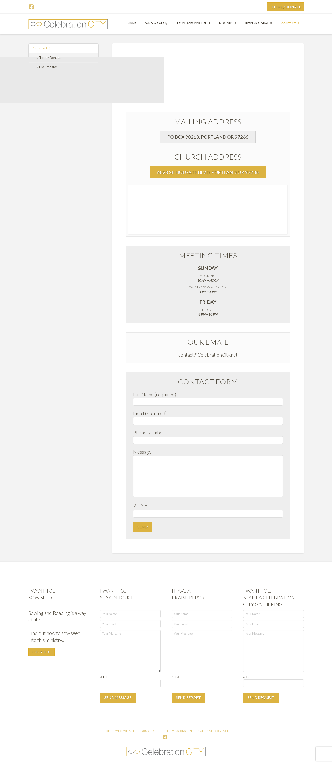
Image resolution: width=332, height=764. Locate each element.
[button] (208, 137)
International (201, 731)
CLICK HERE (41, 652)
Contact (42, 48)
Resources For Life (153, 731)
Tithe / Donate (49, 57)
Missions (179, 731)
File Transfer (47, 67)
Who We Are (125, 731)
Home (108, 731)
